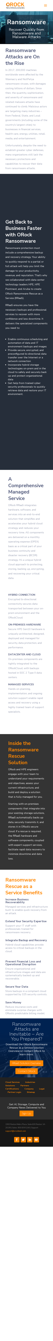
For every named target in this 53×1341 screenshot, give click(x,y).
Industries (30, 1082)
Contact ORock (26, 1071)
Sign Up (26, 1113)
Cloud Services (12, 1082)
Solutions (10, 1085)
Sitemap (31, 1092)
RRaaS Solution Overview (26, 1063)
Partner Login (14, 1092)
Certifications (12, 1088)
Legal (42, 1088)
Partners (24, 1085)
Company (28, 1088)
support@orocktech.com (15, 1131)
